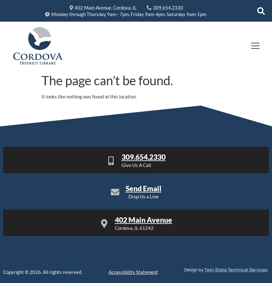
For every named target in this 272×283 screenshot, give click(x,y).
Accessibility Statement (133, 272)
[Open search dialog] (261, 11)
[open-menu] (255, 46)
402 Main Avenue (143, 219)
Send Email (144, 188)
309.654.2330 (144, 157)
